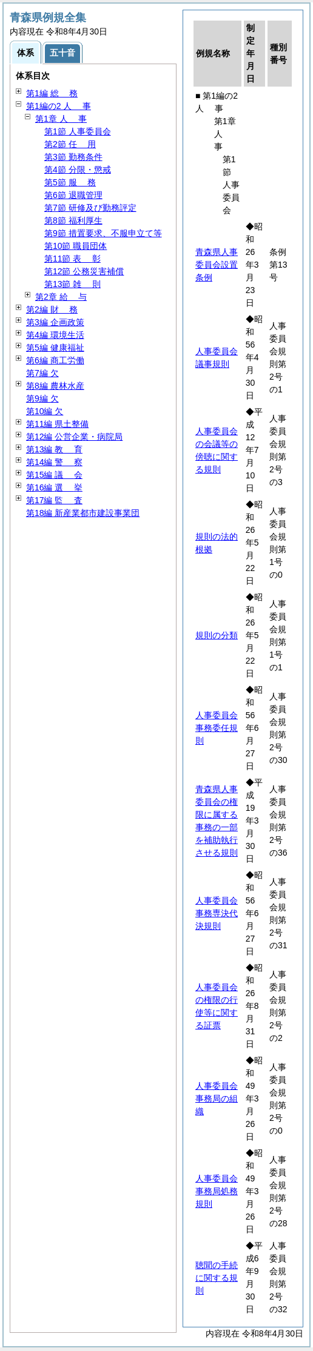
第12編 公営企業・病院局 (74, 436)
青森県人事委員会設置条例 (216, 264)
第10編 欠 (44, 411)
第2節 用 (70, 144)
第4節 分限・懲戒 (77, 169)
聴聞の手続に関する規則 (216, 1277)
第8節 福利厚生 (73, 220)
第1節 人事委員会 (77, 131)
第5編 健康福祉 (55, 347)
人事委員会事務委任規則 (216, 727)
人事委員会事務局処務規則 (216, 1191)
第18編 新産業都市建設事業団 (83, 513)
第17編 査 (54, 500)
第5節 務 (70, 182)
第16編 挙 (54, 487)
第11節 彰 (72, 258)
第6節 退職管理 (73, 195)
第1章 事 (61, 119)
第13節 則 (72, 284)
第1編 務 (52, 93)
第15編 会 (54, 475)
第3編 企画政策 (55, 322)
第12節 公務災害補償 (84, 271)
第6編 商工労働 (55, 360)
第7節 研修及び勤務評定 (90, 208)
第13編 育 (54, 449)
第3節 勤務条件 (73, 157)
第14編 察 (54, 462)
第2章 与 (61, 297)
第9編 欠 (42, 398)
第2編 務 (52, 309)
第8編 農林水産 (55, 386)
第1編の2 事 (58, 106)
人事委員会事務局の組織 (216, 1098)
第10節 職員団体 (75, 246)
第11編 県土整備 (57, 424)
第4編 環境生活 (55, 335)
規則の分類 (216, 635)
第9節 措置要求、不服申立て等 (103, 233)
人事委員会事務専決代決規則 (216, 913)
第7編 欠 (42, 373)
